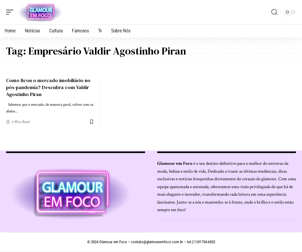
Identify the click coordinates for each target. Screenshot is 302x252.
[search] (274, 12)
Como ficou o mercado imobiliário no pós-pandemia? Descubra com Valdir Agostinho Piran (48, 87)
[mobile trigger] (11, 12)
